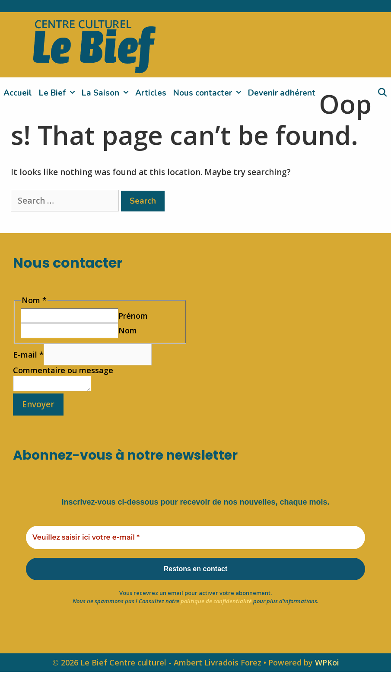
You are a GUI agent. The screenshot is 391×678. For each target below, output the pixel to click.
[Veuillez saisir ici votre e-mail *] (195, 540)
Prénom (133, 315)
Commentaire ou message (63, 370)
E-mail (28, 354)
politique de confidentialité (216, 607)
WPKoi (327, 668)
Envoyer (38, 407)
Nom (127, 330)
